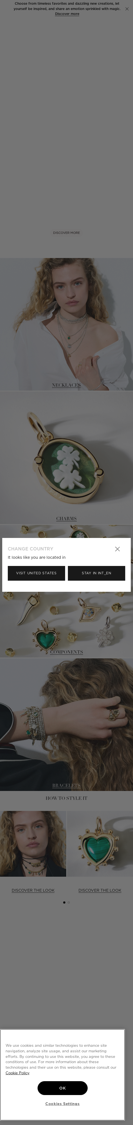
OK (62, 1088)
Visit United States (36, 573)
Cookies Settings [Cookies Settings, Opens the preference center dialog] (62, 1103)
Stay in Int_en (96, 573)
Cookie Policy (17, 1073)
